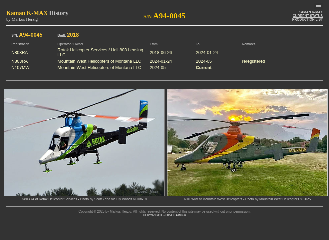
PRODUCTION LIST (307, 19)
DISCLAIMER (175, 215)
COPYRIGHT (153, 215)
